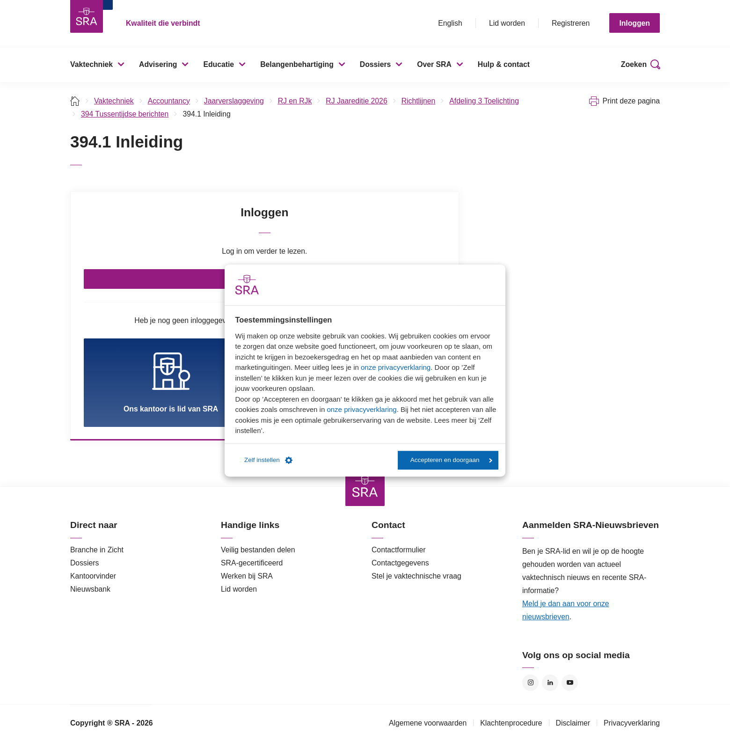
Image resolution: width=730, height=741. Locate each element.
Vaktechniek (91, 64)
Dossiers (375, 64)
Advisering (158, 64)
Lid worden (507, 23)
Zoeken (634, 64)
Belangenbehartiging (297, 64)
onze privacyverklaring (396, 367)
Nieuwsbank (90, 589)
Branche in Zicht (97, 550)
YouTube (570, 683)
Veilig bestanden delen (258, 550)
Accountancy (169, 101)
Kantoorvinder (93, 576)
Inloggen (634, 23)
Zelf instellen (268, 460)
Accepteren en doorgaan (451, 459)
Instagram (530, 683)
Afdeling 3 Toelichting (484, 101)
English (450, 23)
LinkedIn (550, 683)
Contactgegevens (400, 563)
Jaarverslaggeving (234, 101)
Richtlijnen (419, 101)
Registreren (571, 23)
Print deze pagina (631, 101)
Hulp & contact (504, 64)
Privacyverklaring (632, 723)
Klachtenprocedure (511, 723)
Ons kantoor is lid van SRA (171, 382)
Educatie (218, 64)
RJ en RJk (295, 101)
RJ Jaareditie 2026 (356, 101)
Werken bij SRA (247, 576)
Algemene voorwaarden (428, 723)
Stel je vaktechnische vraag (416, 576)
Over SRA (434, 64)
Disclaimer (573, 723)
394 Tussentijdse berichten (124, 114)
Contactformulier (399, 550)
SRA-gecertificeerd (252, 563)
